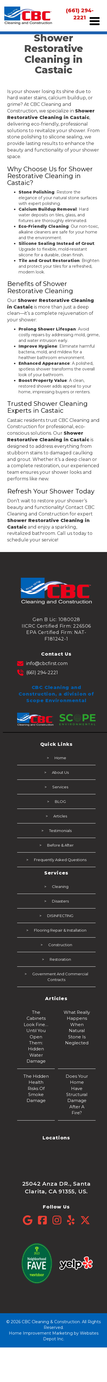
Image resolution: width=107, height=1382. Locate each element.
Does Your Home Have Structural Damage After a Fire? (77, 1094)
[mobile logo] (28, 16)
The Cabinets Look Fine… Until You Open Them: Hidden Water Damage (36, 1037)
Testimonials (60, 830)
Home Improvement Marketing (41, 1333)
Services (60, 787)
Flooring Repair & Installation (60, 930)
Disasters (60, 901)
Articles (60, 816)
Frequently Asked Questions (60, 859)
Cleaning (60, 886)
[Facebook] (45, 1220)
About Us (60, 772)
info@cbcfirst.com (42, 663)
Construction (60, 944)
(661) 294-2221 (37, 673)
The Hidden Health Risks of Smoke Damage (36, 1088)
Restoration (60, 959)
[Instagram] (60, 1220)
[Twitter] (85, 1220)
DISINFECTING (60, 915)
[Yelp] (73, 1220)
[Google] (30, 1220)
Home (60, 758)
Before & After (60, 845)
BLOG (60, 801)
